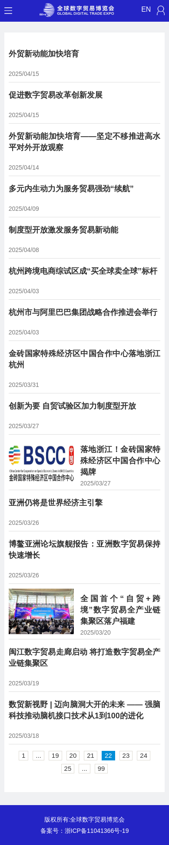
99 (101, 768)
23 (126, 755)
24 (143, 755)
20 (73, 755)
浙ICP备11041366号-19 (97, 830)
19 (55, 755)
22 (108, 755)
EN (146, 9)
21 (90, 755)
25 (68, 768)
